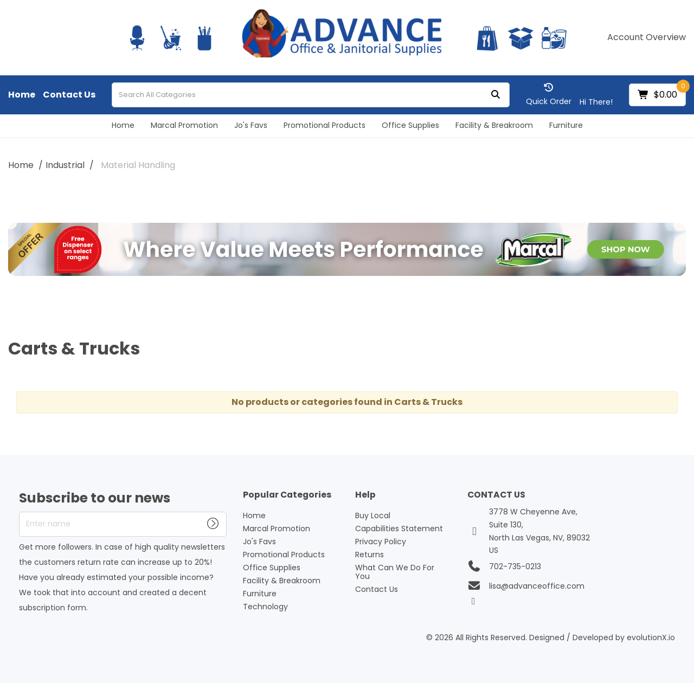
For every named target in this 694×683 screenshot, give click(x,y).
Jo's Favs (250, 125)
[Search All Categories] (311, 94)
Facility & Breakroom (494, 125)
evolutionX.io (651, 637)
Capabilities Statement (399, 528)
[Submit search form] (495, 95)
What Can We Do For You (394, 572)
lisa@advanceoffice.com (536, 586)
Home (21, 95)
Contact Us (69, 95)
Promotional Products (324, 125)
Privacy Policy (380, 541)
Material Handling (138, 165)
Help (365, 495)
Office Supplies (410, 125)
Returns (369, 554)
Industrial (65, 165)
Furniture (566, 125)
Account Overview (646, 37)
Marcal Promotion (184, 125)
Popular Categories (287, 495)
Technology (265, 606)
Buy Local (372, 515)
